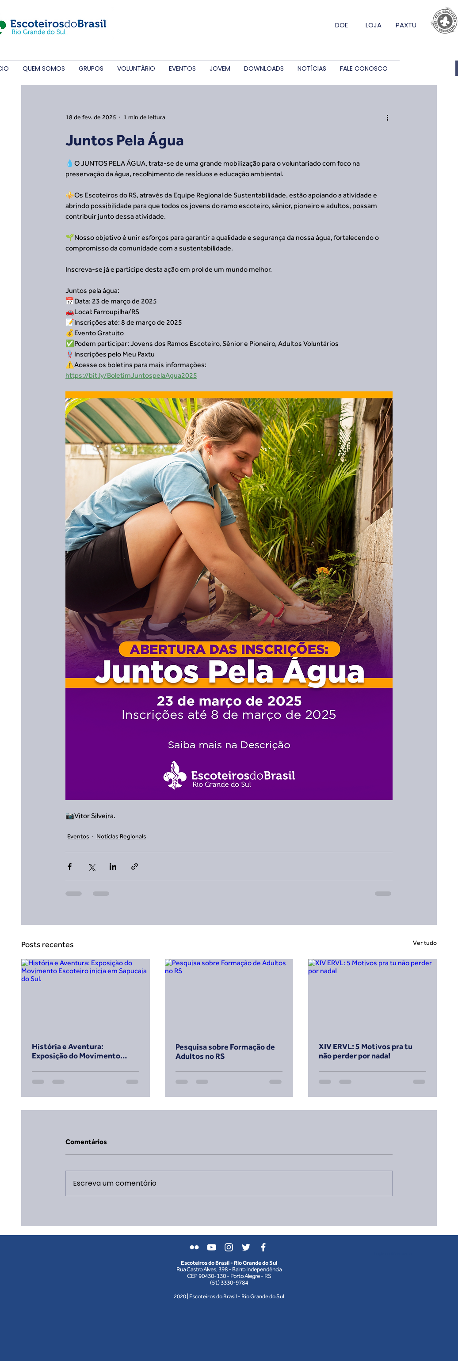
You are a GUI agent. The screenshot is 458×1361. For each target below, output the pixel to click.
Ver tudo (425, 942)
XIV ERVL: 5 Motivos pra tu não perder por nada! (365, 1051)
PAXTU (406, 25)
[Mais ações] (387, 117)
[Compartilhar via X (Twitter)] (91, 866)
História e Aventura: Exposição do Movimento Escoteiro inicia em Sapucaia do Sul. (82, 1051)
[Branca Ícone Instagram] (228, 1247)
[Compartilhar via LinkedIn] (113, 866)
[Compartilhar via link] (134, 866)
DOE (341, 25)
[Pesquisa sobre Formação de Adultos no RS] (229, 995)
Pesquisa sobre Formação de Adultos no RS (225, 1051)
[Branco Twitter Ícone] (246, 1247)
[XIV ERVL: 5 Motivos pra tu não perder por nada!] (372, 995)
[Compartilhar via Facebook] (69, 866)
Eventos (78, 836)
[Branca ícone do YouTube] (211, 1247)
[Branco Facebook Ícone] (263, 1247)
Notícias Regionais (121, 836)
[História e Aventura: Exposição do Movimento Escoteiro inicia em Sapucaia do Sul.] (85, 995)
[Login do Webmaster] (393, 1254)
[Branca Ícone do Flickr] (194, 1247)
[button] (43, 68)
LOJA (374, 25)
